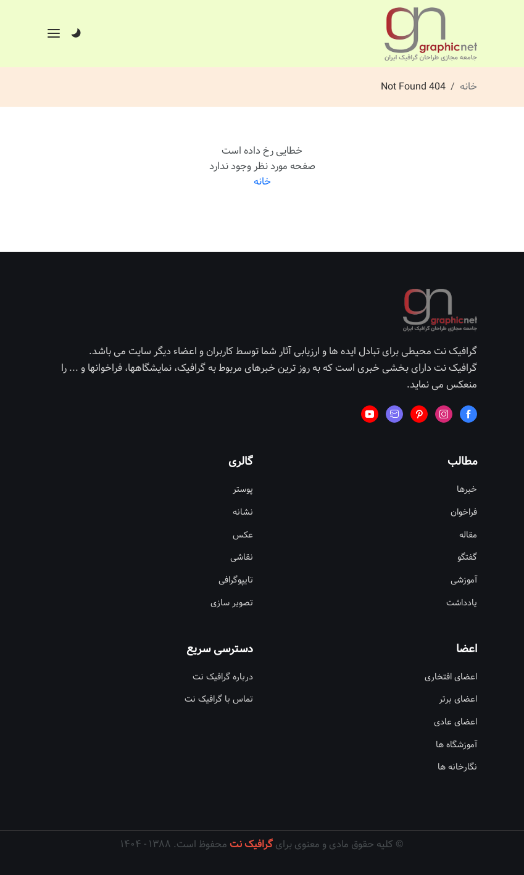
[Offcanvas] (54, 33)
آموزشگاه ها (456, 745)
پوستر (243, 490)
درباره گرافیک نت (223, 677)
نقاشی (241, 557)
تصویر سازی (231, 603)
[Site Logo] (431, 34)
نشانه (243, 512)
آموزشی (464, 580)
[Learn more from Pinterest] (419, 414)
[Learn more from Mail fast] (394, 414)
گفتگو (467, 557)
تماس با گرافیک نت (219, 699)
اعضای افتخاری (451, 677)
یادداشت (461, 603)
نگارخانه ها (457, 767)
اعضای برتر (458, 699)
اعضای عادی (455, 722)
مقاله (468, 535)
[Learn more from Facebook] (468, 414)
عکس (243, 535)
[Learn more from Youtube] (369, 414)
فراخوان (464, 512)
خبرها (467, 490)
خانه (468, 86)
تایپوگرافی (235, 580)
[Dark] (76, 34)
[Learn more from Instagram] (443, 414)
